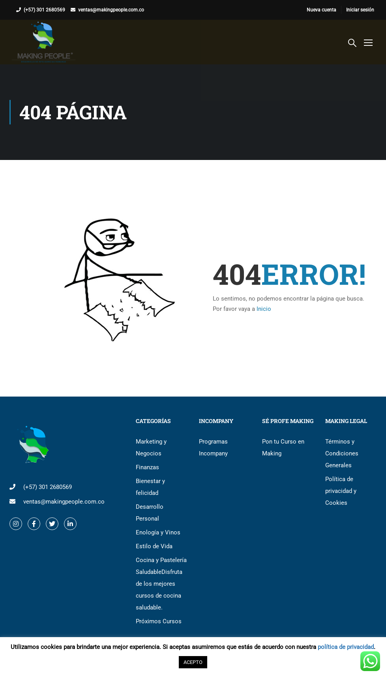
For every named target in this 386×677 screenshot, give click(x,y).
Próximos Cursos (159, 621)
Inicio (264, 308)
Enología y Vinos (158, 532)
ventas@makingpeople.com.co (111, 10)
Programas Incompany (213, 447)
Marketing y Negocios (151, 447)
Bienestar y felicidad (150, 487)
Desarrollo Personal (149, 512)
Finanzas (147, 467)
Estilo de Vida (154, 546)
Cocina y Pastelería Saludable (161, 584)
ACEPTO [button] (193, 662)
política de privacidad (346, 647)
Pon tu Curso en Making (283, 447)
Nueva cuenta (321, 10)
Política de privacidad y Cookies (340, 491)
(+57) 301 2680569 (44, 10)
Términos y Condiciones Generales (341, 453)
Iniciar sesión (360, 10)
